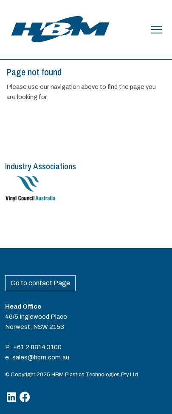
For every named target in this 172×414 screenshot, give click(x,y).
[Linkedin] (11, 397)
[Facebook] (25, 397)
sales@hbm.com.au (40, 357)
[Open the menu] (156, 30)
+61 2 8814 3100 (37, 347)
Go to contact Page (40, 283)
